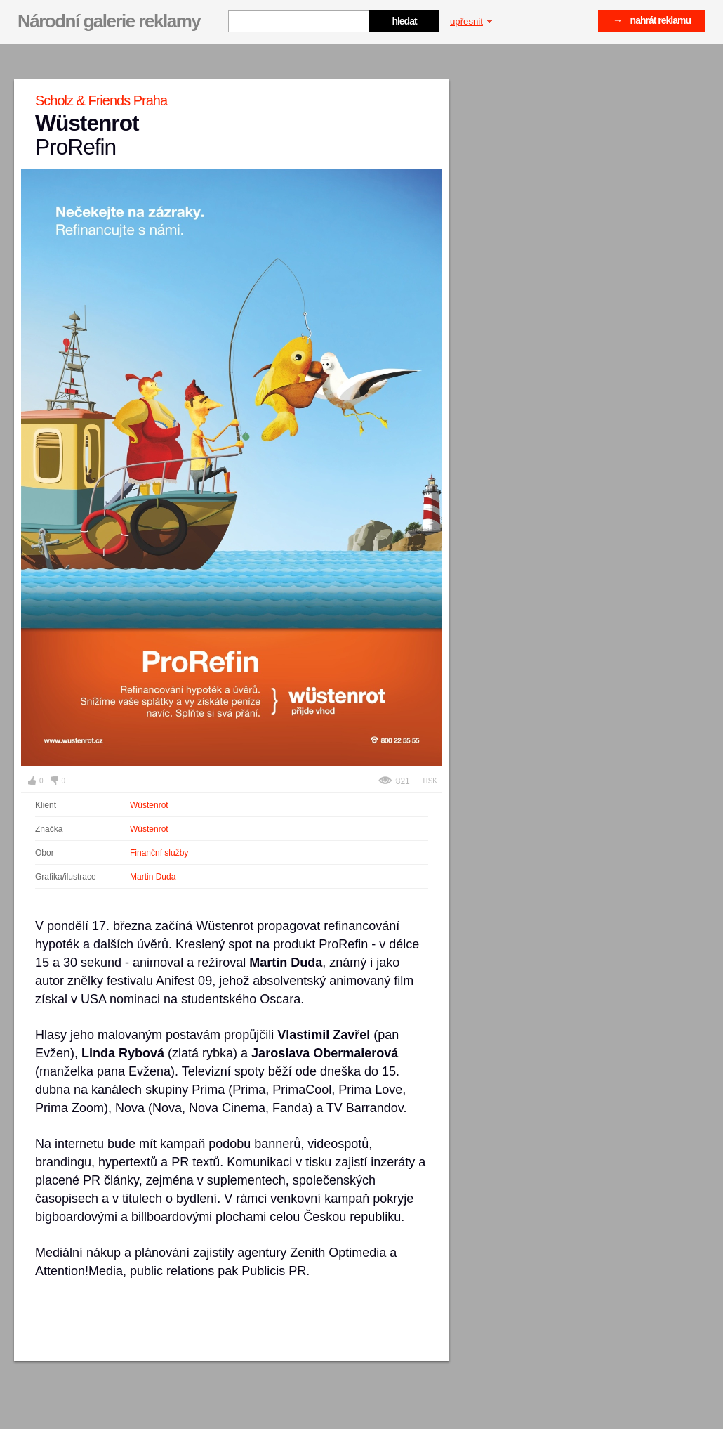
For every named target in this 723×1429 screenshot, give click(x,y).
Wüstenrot (149, 805)
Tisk (429, 781)
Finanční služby (159, 853)
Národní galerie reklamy (109, 21)
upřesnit (471, 21)
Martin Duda (152, 877)
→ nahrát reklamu (652, 20)
